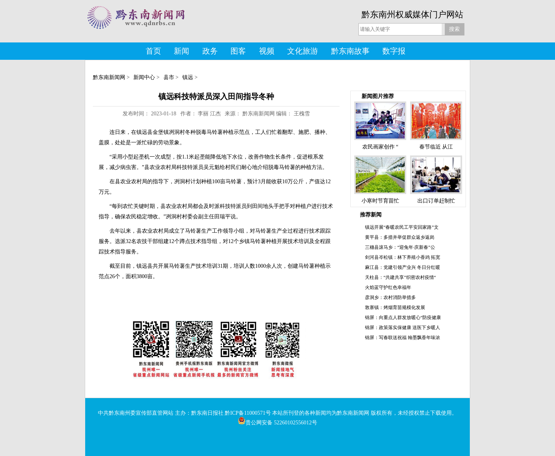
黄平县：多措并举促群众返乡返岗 (399, 237)
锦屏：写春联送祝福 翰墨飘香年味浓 (402, 337)
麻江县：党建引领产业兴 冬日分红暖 (402, 267)
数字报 (393, 51)
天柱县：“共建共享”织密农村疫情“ (400, 277)
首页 (153, 51)
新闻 (181, 51)
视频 (266, 51)
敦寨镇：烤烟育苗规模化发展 (395, 307)
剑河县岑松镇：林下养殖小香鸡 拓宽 (402, 257)
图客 (238, 51)
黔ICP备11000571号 (248, 413)
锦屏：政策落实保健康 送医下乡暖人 (402, 327)
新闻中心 (144, 77)
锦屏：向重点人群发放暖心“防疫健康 (403, 317)
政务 (210, 51)
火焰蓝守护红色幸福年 (388, 287)
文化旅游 (302, 51)
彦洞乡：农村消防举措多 (390, 297)
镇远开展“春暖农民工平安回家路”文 (402, 227)
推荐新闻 (371, 215)
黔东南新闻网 (109, 77)
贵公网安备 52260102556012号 (277, 423)
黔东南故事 (350, 51)
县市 (168, 77)
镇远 (187, 77)
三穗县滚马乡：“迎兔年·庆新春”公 (400, 247)
